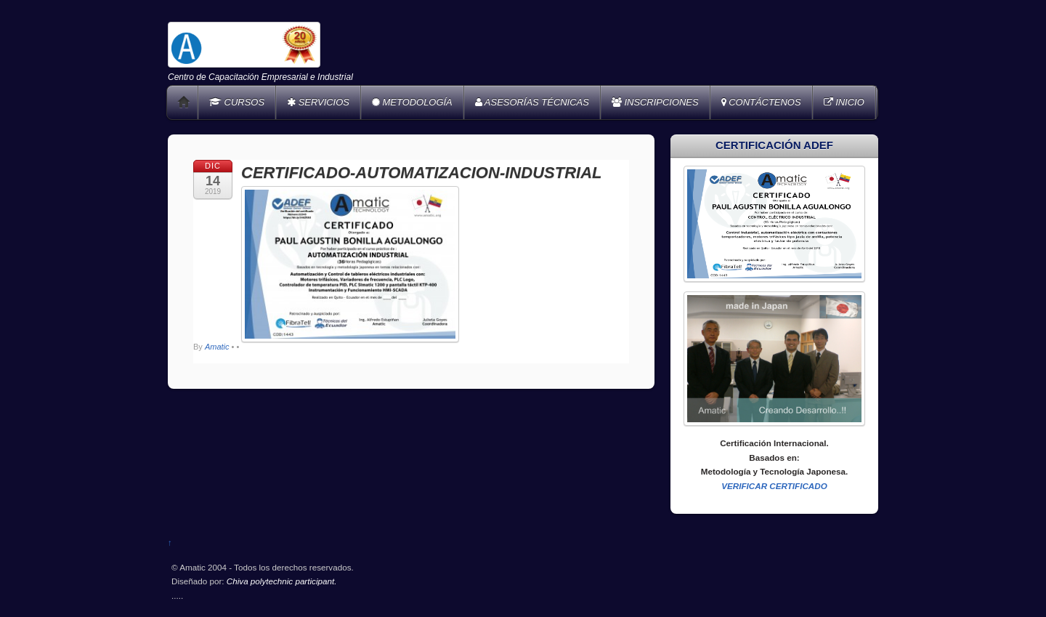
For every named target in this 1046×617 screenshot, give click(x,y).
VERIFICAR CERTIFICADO (774, 486)
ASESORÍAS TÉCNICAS (532, 102)
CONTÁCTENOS (761, 102)
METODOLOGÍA (412, 102)
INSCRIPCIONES (655, 102)
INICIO (844, 102)
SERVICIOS (318, 102)
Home (183, 102)
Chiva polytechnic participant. (282, 581)
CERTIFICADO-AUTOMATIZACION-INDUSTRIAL (421, 173)
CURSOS (236, 102)
